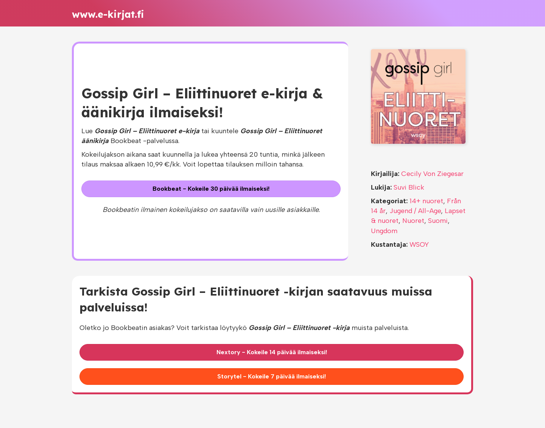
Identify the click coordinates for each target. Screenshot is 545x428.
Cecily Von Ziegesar (432, 174)
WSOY (419, 244)
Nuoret (413, 220)
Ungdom (384, 231)
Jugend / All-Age (415, 211)
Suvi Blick (409, 187)
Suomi (438, 220)
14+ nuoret (426, 201)
